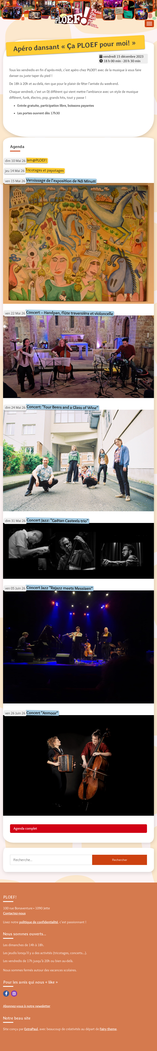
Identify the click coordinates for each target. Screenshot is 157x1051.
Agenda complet (25, 828)
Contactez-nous (14, 913)
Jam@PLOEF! (37, 160)
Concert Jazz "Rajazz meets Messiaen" (59, 588)
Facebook (6, 993)
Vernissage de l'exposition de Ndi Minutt (61, 180)
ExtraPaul (31, 1029)
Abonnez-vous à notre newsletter (26, 1006)
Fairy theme (108, 1029)
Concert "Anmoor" (42, 713)
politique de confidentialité (38, 922)
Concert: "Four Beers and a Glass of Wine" (62, 407)
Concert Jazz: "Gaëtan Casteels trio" (57, 520)
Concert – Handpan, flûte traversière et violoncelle (69, 313)
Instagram (14, 993)
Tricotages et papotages (45, 170)
